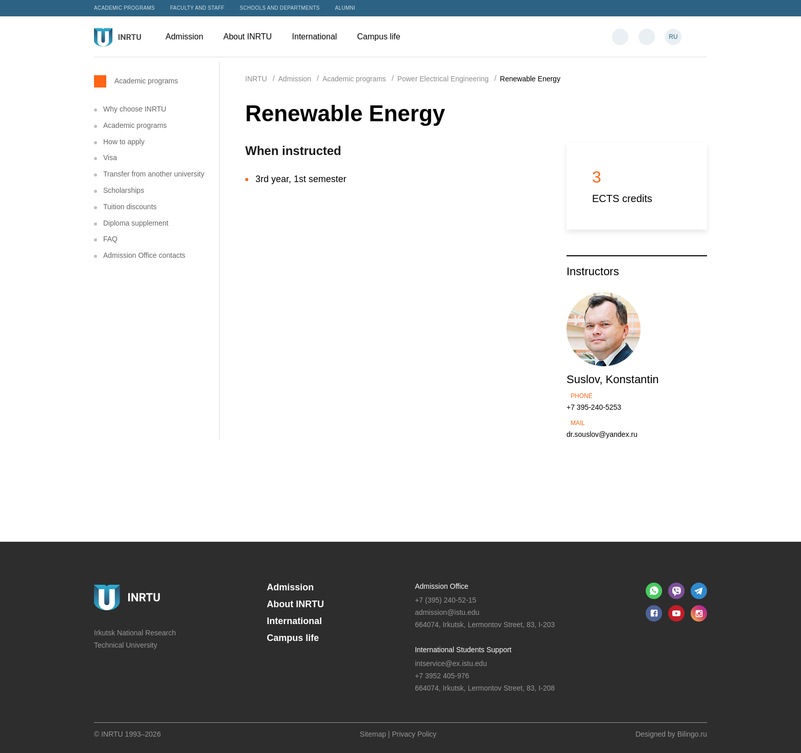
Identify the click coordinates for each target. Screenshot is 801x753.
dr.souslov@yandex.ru (602, 434)
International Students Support (463, 649)
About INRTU (252, 36)
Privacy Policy (414, 734)
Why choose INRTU (134, 109)
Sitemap (373, 734)
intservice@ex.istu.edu (451, 663)
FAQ (110, 239)
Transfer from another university (153, 174)
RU (673, 36)
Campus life (383, 36)
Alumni (345, 8)
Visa (110, 157)
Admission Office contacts (144, 255)
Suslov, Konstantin (613, 379)
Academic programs (124, 8)
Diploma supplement (136, 223)
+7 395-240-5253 (594, 407)
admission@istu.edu (447, 612)
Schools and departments (280, 8)
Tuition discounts (130, 207)
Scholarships (123, 190)
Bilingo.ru (692, 734)
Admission (189, 36)
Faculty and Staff (197, 8)
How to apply (124, 142)
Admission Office (441, 586)
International (319, 36)
